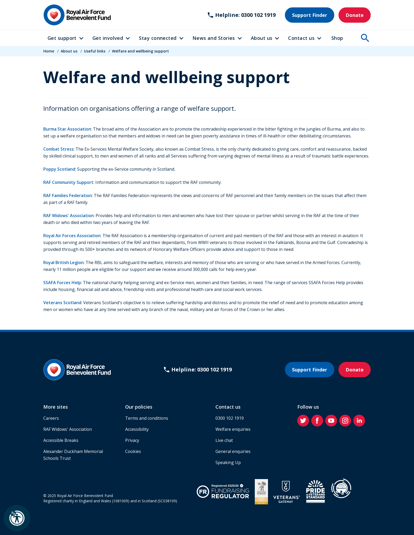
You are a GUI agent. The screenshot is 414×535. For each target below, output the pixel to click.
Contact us (301, 38)
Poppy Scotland (59, 169)
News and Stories (213, 38)
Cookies (133, 451)
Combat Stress (58, 149)
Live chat (224, 440)
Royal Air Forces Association (72, 235)
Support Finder (309, 15)
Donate (355, 15)
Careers (51, 418)
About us (261, 38)
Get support (62, 38)
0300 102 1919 (229, 418)
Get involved (107, 38)
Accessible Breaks (60, 440)
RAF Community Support (68, 182)
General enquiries (233, 451)
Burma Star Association (67, 129)
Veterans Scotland (62, 302)
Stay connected (157, 38)
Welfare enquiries (233, 429)
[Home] (77, 15)
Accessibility (137, 429)
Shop (337, 38)
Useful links (94, 51)
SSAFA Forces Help (62, 282)
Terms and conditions (146, 418)
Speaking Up (228, 462)
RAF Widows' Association (68, 215)
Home (48, 51)
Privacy (132, 440)
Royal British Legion (63, 262)
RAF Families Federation (67, 195)
